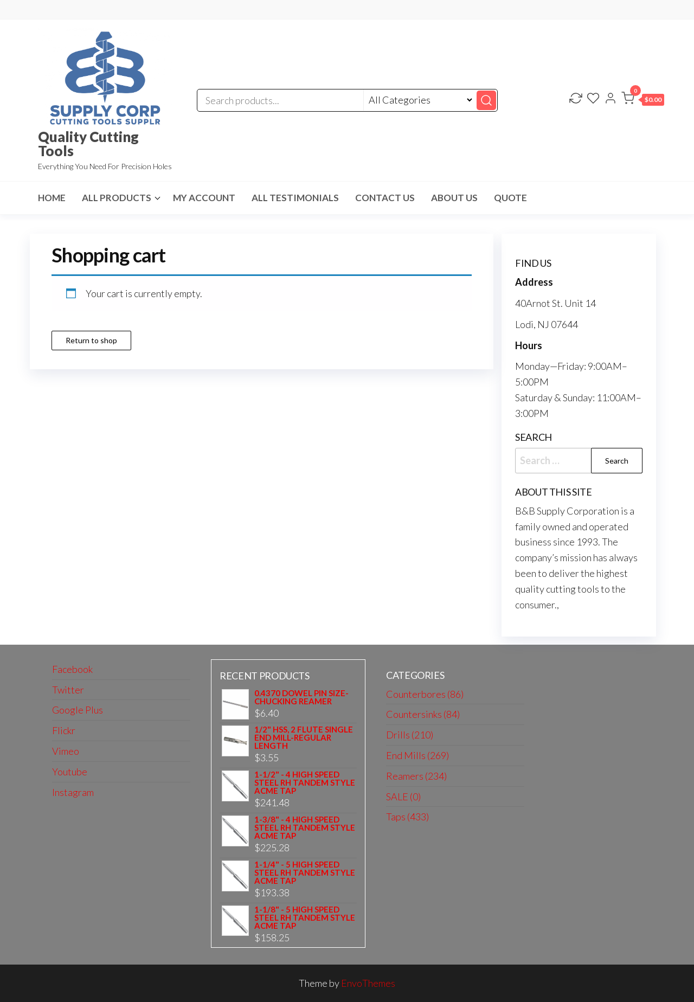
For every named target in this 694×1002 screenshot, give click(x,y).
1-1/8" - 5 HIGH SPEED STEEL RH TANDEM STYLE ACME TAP (304, 917)
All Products (116, 197)
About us (454, 197)
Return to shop (91, 340)
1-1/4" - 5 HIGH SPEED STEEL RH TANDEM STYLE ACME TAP (304, 872)
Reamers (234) (416, 776)
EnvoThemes (368, 983)
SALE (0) (403, 796)
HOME (52, 197)
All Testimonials (295, 197)
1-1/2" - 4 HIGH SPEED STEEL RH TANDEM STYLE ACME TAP (304, 782)
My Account (204, 197)
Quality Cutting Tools (88, 143)
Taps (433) (407, 817)
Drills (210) (409, 735)
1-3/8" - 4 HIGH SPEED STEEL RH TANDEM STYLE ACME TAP (304, 827)
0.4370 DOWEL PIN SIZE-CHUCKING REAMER (301, 697)
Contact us (385, 197)
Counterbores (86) (425, 694)
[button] (642, 100)
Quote (510, 197)
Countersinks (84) (423, 714)
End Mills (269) (417, 755)
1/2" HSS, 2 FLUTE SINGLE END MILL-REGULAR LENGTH (303, 737)
